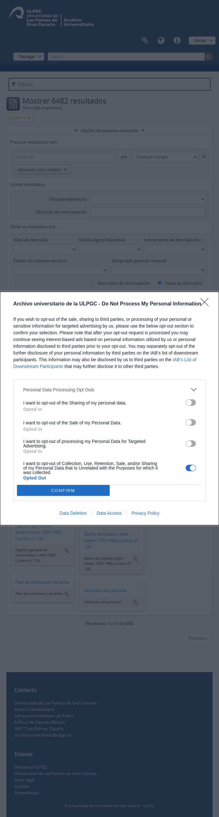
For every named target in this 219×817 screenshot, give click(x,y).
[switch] (191, 402)
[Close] (206, 304)
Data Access (109, 513)
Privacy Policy (145, 513)
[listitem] (109, 389)
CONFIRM (63, 490)
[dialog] (109, 408)
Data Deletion (73, 513)
